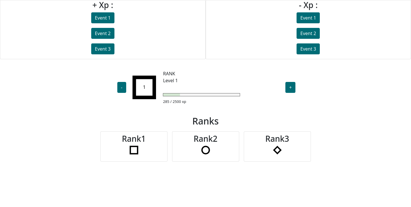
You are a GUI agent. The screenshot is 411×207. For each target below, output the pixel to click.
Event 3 (103, 49)
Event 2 (103, 33)
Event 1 (103, 18)
